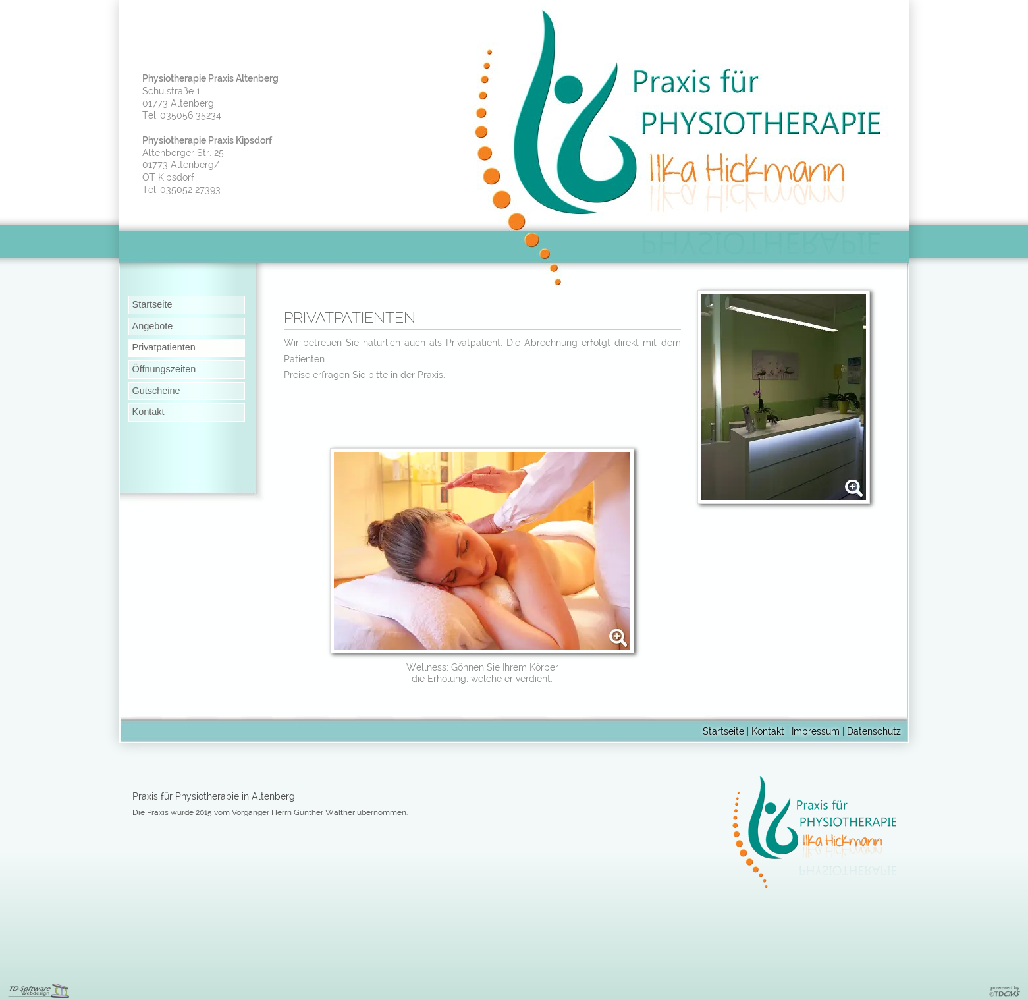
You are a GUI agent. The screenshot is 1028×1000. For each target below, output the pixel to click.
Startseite (152, 304)
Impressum (816, 730)
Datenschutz (874, 730)
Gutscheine (156, 390)
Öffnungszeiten (164, 369)
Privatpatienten (164, 347)
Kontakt (148, 411)
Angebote (152, 326)
